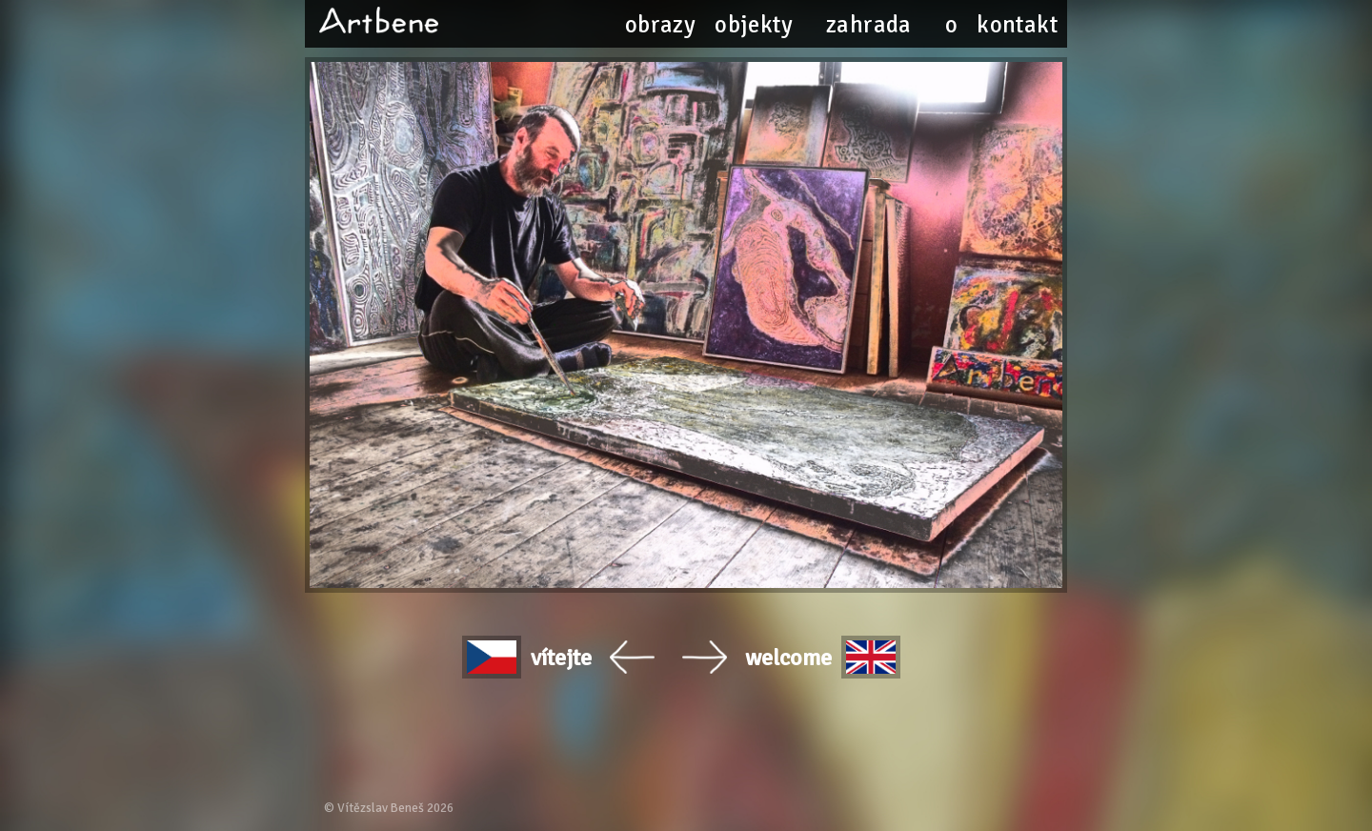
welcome (823, 657)
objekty (754, 24)
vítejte (527, 657)
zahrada (869, 24)
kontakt (1017, 24)
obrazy (660, 24)
